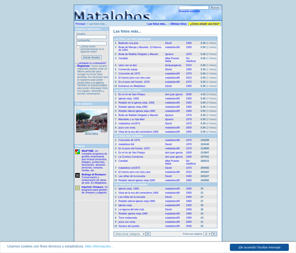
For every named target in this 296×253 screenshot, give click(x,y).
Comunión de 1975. (129, 73)
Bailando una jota (128, 43)
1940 (188, 176)
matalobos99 (172, 47)
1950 (188, 47)
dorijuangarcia (173, 65)
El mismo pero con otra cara (134, 77)
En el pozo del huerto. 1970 (134, 81)
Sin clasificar (191, 59)
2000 (188, 94)
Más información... (99, 246)
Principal (80, 23)
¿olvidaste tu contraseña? (91, 63)
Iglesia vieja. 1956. (128, 98)
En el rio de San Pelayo (131, 94)
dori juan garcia (173, 94)
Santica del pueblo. (129, 226)
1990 (188, 156)
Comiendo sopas (128, 69)
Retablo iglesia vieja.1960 (132, 106)
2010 (188, 65)
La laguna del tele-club (131, 209)
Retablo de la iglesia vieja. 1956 (136, 102)
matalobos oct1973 (129, 123)
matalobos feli (126, 144)
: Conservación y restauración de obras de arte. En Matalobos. (94, 178)
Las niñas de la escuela (131, 176)
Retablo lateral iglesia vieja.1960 (136, 111)
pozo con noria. (127, 127)
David (168, 43)
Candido (123, 58)
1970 (188, 54)
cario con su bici (127, 65)
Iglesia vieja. (125, 205)
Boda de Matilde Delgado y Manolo (138, 54)
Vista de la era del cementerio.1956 (138, 131)
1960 (188, 43)
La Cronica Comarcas (130, 156)
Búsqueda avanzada (189, 11)
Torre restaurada (127, 217)
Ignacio (169, 54)
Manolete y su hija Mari (131, 119)
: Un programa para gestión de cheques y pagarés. (95, 190)
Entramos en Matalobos (131, 86)
